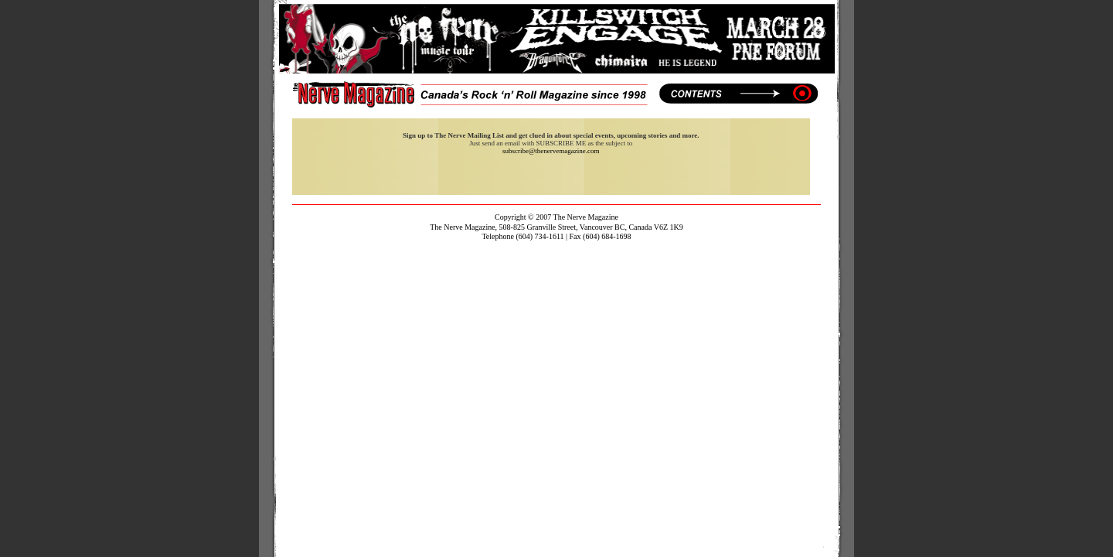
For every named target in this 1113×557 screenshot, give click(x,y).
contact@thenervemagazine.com (556, 246)
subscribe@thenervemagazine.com (551, 151)
